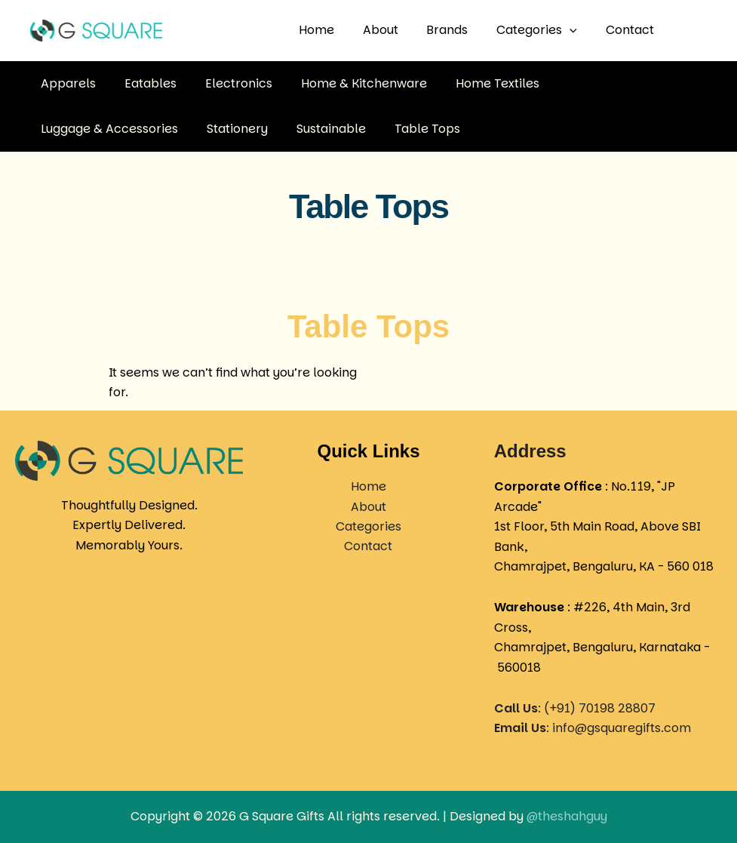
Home (336, 29)
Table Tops (250, 128)
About (395, 29)
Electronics (227, 82)
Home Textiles (477, 82)
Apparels (66, 82)
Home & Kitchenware (348, 82)
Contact (632, 29)
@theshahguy (566, 816)
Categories (543, 30)
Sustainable (158, 128)
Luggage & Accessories (611, 82)
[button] (576, 30)
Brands (458, 29)
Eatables (144, 82)
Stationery (69, 128)
